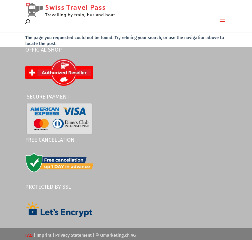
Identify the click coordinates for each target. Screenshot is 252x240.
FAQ (29, 235)
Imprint (43, 235)
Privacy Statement (73, 235)
